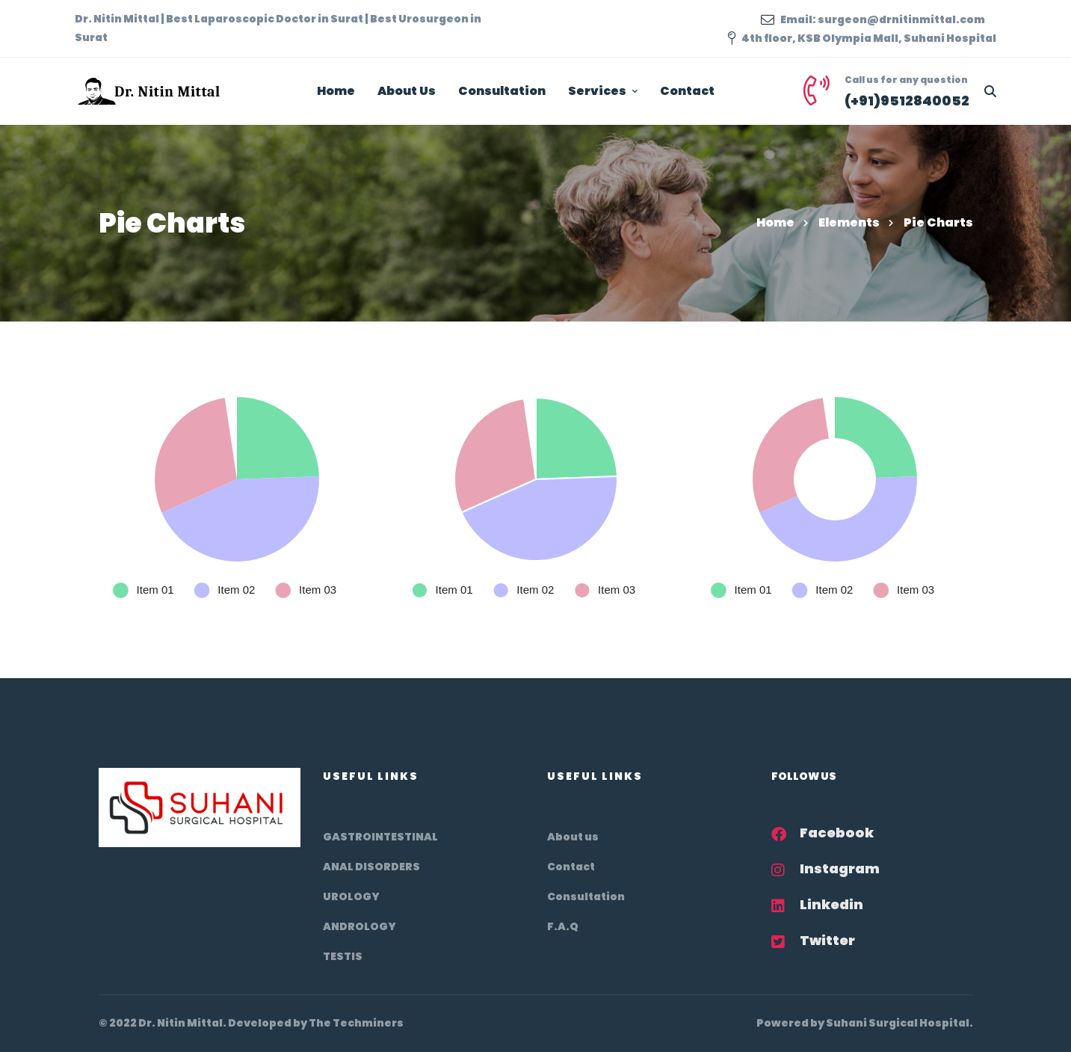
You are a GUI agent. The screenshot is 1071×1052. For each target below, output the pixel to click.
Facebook (837, 832)
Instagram (840, 868)
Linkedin (831, 904)
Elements (849, 222)
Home (775, 222)
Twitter (827, 940)
